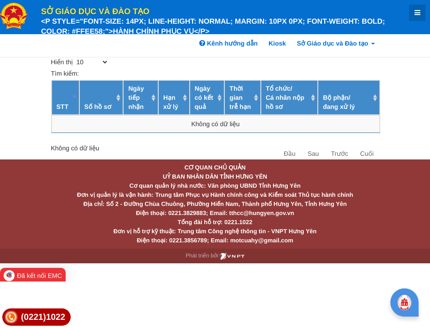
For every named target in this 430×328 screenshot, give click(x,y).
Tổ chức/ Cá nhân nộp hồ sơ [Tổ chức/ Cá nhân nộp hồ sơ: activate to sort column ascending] (285, 97)
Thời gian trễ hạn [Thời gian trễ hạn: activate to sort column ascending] (240, 97)
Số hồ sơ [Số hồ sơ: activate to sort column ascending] (97, 106)
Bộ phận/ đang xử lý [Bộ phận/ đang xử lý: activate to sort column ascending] (339, 102)
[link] (36, 317)
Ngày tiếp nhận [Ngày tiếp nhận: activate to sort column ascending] (136, 97)
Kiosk (277, 43)
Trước (339, 153)
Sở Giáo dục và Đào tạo (95, 11)
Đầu (289, 153)
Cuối (366, 153)
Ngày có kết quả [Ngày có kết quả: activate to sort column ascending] (204, 97)
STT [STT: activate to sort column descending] (62, 106)
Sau (313, 153)
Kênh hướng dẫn (228, 43)
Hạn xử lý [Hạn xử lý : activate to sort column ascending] (170, 102)
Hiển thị (80, 62)
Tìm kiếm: (118, 73)
